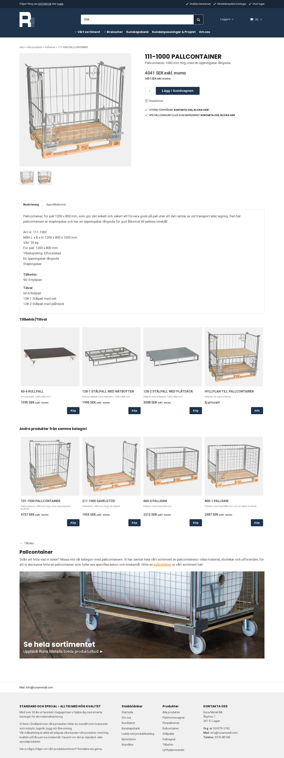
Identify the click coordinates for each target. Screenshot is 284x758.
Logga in (225, 19)
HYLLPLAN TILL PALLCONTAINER (229, 391)
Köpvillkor (128, 744)
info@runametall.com (39, 687)
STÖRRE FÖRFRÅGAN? (177, 110)
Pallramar (50, 47)
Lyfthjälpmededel (173, 749)
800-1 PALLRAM (216, 501)
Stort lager (256, 3)
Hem (22, 47)
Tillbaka (27, 543)
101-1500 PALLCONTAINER (40, 501)
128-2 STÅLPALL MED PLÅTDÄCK (168, 391)
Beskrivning (31, 204)
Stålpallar (168, 733)
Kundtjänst (128, 723)
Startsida (127, 712)
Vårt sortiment (89, 32)
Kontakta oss (86, 749)
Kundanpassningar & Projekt (174, 32)
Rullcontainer (171, 728)
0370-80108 (44, 4)
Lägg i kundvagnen (177, 91)
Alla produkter (35, 47)
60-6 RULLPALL (32, 391)
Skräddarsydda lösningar (229, 3)
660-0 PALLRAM (155, 501)
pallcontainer (163, 564)
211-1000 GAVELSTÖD (98, 501)
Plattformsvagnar (174, 717)
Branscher (115, 32)
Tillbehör (168, 744)
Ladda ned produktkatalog (138, 733)
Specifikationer (56, 204)
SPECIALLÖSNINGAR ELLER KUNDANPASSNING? (190, 115)
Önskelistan (154, 100)
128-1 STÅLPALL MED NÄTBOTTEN (108, 391)
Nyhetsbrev (129, 739)
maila (60, 4)
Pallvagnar (169, 739)
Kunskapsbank (137, 32)
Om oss (204, 32)
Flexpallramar (171, 723)
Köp (73, 410)
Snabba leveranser (198, 3)
